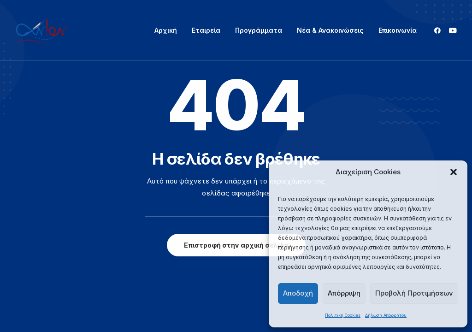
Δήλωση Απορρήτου (386, 315)
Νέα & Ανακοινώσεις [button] (330, 30)
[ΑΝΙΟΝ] (42, 30)
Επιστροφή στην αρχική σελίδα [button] (236, 245)
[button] (453, 172)
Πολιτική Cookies (342, 315)
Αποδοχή (298, 293)
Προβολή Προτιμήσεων (414, 293)
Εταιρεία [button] (206, 30)
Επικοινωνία (397, 30)
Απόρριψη (344, 293)
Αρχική (165, 30)
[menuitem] (165, 30)
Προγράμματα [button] (258, 30)
